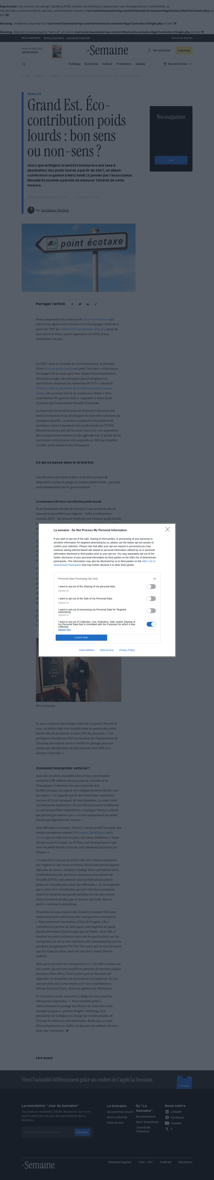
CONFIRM (81, 637)
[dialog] (107, 590)
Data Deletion (86, 650)
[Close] (168, 530)
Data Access (107, 650)
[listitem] (107, 579)
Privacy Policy (127, 650)
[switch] (151, 586)
